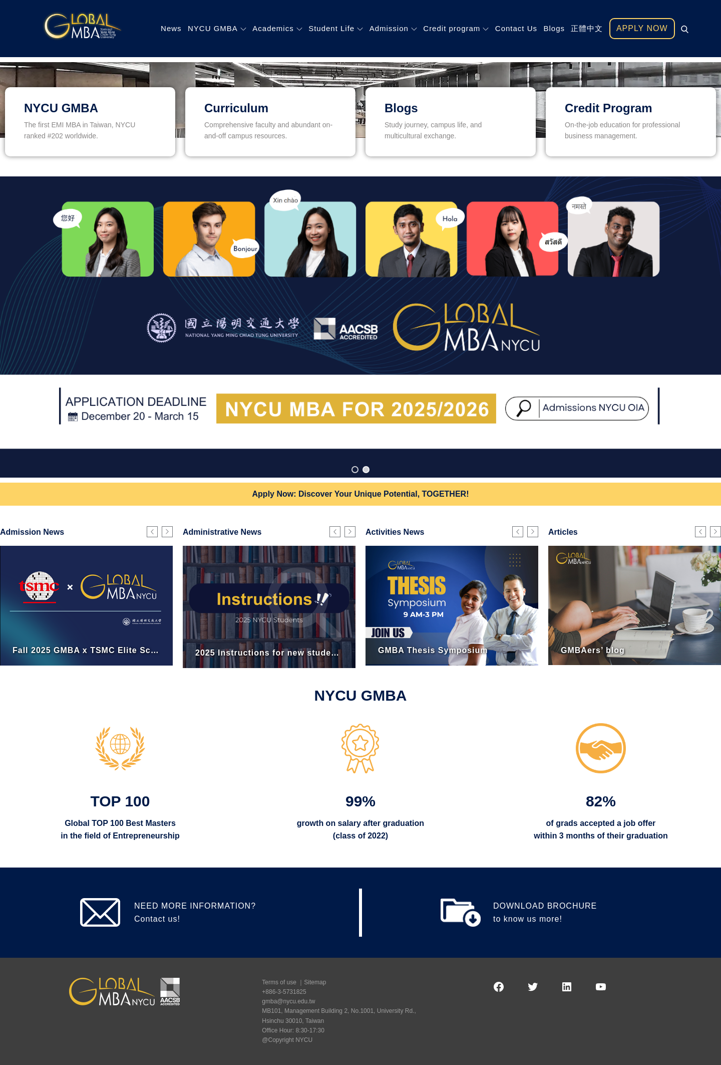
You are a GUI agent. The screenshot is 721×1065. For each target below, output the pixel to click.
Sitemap (315, 982)
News (171, 28)
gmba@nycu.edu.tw (288, 1001)
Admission (393, 28)
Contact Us (516, 28)
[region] (360, 326)
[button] (360, 326)
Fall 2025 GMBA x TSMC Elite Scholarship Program (121, 650)
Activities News (395, 532)
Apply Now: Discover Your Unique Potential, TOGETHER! (360, 494)
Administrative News (222, 532)
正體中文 (587, 28)
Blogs (554, 28)
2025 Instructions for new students (269, 653)
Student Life (335, 28)
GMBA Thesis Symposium (433, 650)
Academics (277, 28)
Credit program (456, 28)
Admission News (32, 532)
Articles (563, 532)
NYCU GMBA (217, 28)
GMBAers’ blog (593, 650)
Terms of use (279, 982)
